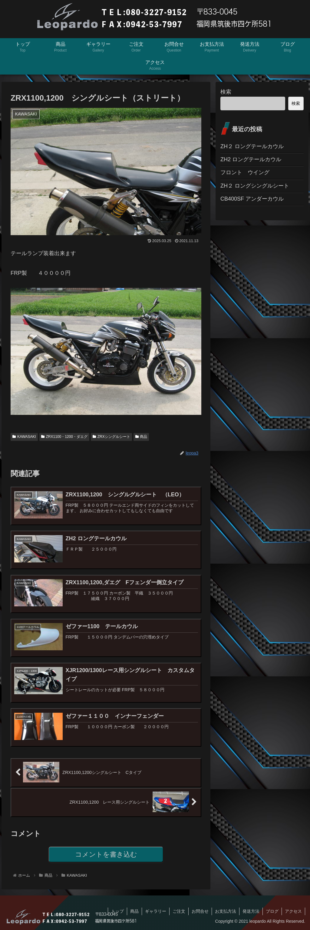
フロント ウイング (244, 172)
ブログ (272, 911)
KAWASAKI (24, 437)
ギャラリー (155, 911)
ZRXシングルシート (111, 437)
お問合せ (200, 911)
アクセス (293, 911)
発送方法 (250, 911)
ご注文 (179, 911)
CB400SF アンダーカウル (252, 199)
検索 (225, 92)
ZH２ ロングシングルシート (254, 186)
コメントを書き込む (106, 854)
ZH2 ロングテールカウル (250, 159)
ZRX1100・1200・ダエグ (64, 437)
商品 (141, 437)
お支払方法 (225, 911)
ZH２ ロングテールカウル (252, 146)
